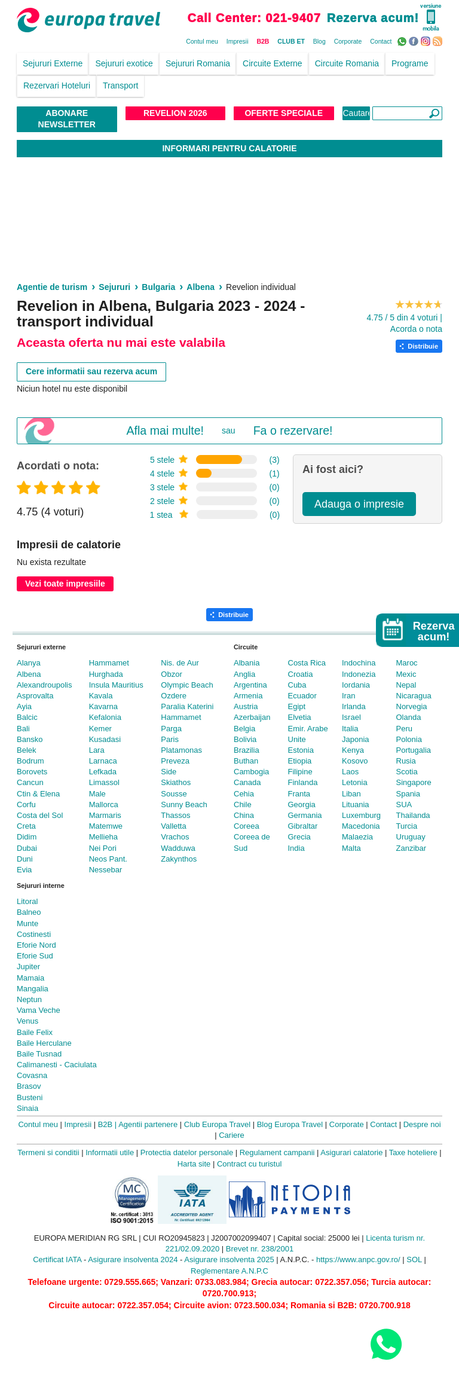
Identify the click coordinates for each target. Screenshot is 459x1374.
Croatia (300, 674)
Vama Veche (38, 1010)
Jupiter (28, 966)
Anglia (244, 674)
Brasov (29, 1086)
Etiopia (300, 760)
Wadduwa (178, 848)
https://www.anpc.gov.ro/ (358, 1259)
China (244, 815)
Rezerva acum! (373, 18)
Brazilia (246, 750)
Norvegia (411, 706)
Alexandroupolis (44, 684)
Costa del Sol (40, 815)
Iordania (356, 684)
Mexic (406, 674)
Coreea (246, 826)
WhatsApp (403, 40)
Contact (380, 41)
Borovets (32, 771)
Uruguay (411, 836)
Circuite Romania (347, 63)
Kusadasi (105, 739)
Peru (404, 728)
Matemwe (106, 826)
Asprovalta (35, 695)
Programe (409, 63)
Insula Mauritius (116, 684)
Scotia (407, 771)
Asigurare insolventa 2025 (229, 1259)
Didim (26, 836)
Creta (26, 826)
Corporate (348, 41)
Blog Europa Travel (290, 1124)
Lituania (355, 804)
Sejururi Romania (198, 63)
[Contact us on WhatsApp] (385, 1343)
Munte (27, 923)
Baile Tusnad (39, 1053)
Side (168, 771)
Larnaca (103, 760)
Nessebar (106, 869)
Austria (246, 706)
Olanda (408, 717)
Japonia (355, 739)
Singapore (414, 782)
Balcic (27, 717)
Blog (319, 41)
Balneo (29, 912)
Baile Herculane (44, 1043)
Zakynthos (179, 858)
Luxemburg (361, 815)
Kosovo (355, 760)
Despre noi (422, 1124)
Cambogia (251, 771)
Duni (25, 858)
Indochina (358, 662)
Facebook (415, 40)
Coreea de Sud (252, 842)
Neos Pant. (108, 858)
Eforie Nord (36, 945)
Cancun (30, 782)
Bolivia (245, 739)
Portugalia (414, 750)
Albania (246, 662)
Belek (26, 750)
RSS (439, 40)
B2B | (107, 1124)
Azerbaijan (252, 717)
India (296, 848)
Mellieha (103, 836)
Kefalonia (105, 717)
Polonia (409, 739)
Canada (247, 782)
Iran (348, 695)
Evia (24, 869)
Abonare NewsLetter (67, 119)
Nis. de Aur (180, 662)
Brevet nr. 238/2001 (259, 1248)
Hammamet (109, 662)
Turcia (407, 826)
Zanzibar (411, 848)
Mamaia (30, 977)
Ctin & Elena (38, 793)
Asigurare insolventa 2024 (133, 1259)
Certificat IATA (57, 1259)
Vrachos (175, 836)
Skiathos (176, 782)
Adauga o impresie (359, 504)
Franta (299, 793)
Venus (27, 1020)
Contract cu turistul (249, 1163)
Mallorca (103, 804)
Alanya (29, 662)
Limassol (104, 782)
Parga (171, 728)
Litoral (27, 901)
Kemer (100, 728)
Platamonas (181, 750)
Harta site (194, 1163)
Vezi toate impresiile (65, 583)
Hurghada (106, 674)
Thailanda (413, 815)
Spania (408, 793)
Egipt (297, 706)
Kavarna (103, 706)
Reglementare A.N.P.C (229, 1270)
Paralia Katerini (187, 706)
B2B (262, 41)
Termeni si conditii (48, 1152)
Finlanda (303, 782)
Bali (23, 728)
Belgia (244, 728)
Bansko (29, 739)
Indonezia (358, 674)
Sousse (173, 793)
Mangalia (32, 988)
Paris (170, 739)
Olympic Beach (187, 684)
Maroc (407, 662)
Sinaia (27, 1108)
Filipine (300, 771)
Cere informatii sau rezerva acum (91, 371)
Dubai (27, 848)
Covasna (32, 1075)
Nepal (406, 684)
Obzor (171, 674)
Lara (97, 750)
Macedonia (361, 826)
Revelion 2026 (175, 113)
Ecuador (302, 695)
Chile (243, 804)
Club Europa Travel (217, 1124)
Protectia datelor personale (186, 1152)
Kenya (353, 750)
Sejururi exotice (124, 63)
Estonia (301, 750)
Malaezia (357, 836)
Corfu (26, 804)
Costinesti (34, 934)
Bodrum (30, 760)
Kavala (101, 695)
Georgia (302, 804)
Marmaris (105, 815)
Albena (29, 674)
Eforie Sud (35, 955)
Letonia (355, 782)
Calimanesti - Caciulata (57, 1064)
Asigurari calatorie (351, 1152)
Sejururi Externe (52, 63)
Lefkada (103, 771)
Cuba (297, 684)
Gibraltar (303, 826)
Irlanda (354, 706)
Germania (305, 815)
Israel (351, 717)
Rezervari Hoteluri (56, 85)
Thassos (175, 815)
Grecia (299, 836)
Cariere (231, 1135)
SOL (414, 1259)
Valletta (173, 826)
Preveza (175, 760)
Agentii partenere (148, 1124)
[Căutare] (407, 113)
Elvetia (299, 717)
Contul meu (202, 41)
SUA (404, 804)
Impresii (238, 41)
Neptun (29, 999)
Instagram (427, 40)
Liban (351, 793)
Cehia (244, 793)
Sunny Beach (184, 804)
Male (97, 793)
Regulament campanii (277, 1152)
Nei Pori (103, 848)
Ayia (24, 706)
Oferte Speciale (283, 113)
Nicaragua (414, 695)
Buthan (246, 760)
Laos (350, 771)
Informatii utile (109, 1152)
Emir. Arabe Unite (308, 734)
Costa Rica (307, 662)
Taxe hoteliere (413, 1152)
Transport (120, 85)
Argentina (250, 684)
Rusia (406, 760)
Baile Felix (35, 1032)
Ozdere (173, 695)
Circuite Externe (272, 63)
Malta (351, 848)
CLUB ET (291, 41)
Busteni (29, 1097)
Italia (350, 728)
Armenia (248, 695)
